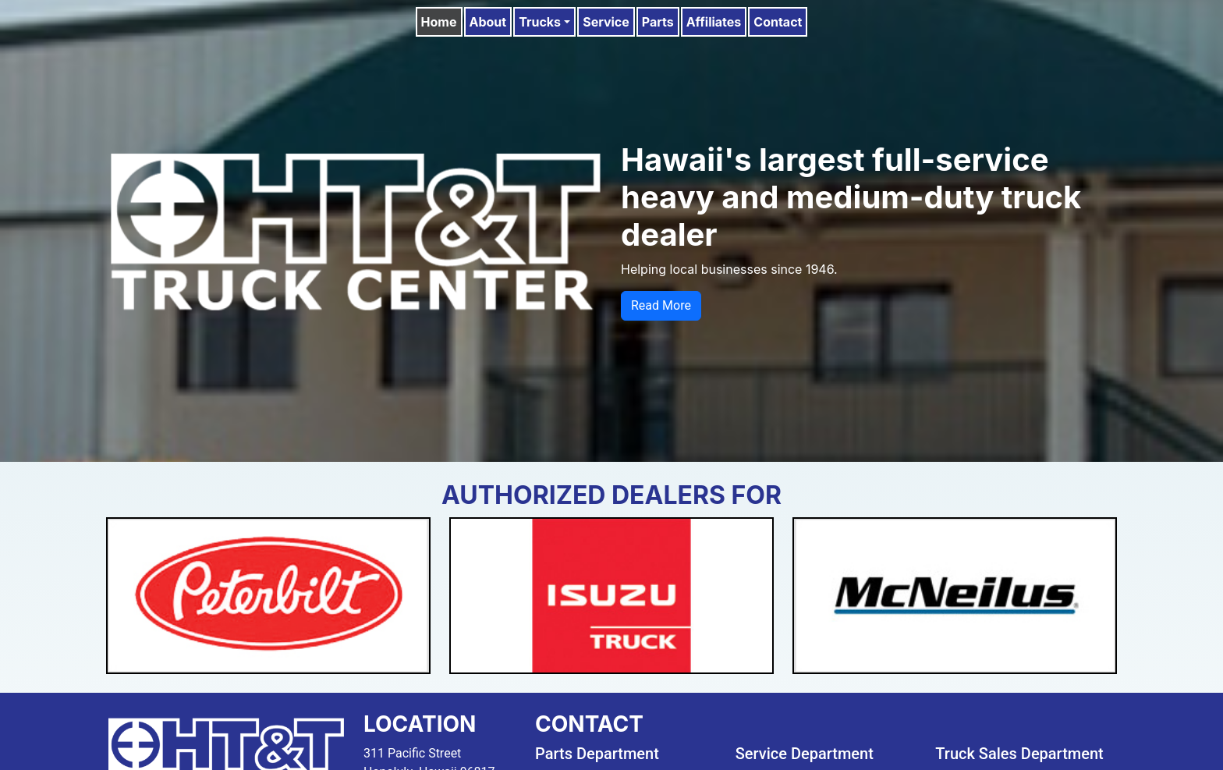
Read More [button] (661, 305)
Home (439, 22)
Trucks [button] (540, 22)
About (488, 22)
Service (606, 22)
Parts (658, 22)
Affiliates (714, 22)
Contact (777, 22)
